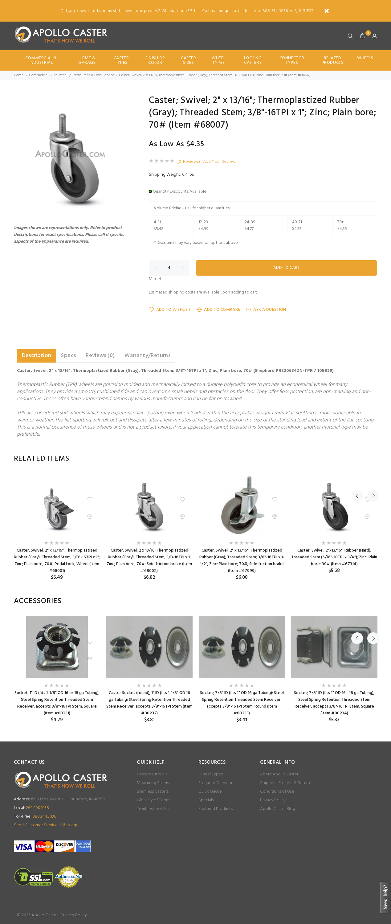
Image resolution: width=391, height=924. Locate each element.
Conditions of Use (277, 791)
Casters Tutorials (152, 774)
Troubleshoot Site (154, 808)
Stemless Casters (153, 791)
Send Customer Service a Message (46, 825)
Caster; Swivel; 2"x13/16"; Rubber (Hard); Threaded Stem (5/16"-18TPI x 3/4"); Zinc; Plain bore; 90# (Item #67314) (334, 557)
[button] (125, 101)
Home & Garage (87, 60)
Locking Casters (253, 60)
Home (18, 75)
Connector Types (291, 60)
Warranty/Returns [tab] (147, 355)
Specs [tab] (68, 355)
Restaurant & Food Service (93, 75)
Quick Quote (210, 791)
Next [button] (371, 459)
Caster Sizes (188, 60)
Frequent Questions (216, 782)
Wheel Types (219, 60)
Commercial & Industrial (41, 60)
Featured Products (215, 808)
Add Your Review (219, 161)
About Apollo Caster (279, 774)
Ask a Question (266, 309)
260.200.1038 (31, 807)
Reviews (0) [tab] (100, 355)
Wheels (365, 58)
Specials (206, 800)
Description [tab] (36, 355)
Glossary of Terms (153, 800)
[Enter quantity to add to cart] (169, 268)
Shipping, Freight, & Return (285, 782)
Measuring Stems (153, 782)
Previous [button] (357, 459)
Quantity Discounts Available (179, 191)
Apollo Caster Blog (277, 808)
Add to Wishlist (169, 309)
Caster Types (121, 60)
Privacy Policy (273, 800)
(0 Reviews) (188, 161)
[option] (57, 527)
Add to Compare (218, 309)
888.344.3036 (35, 816)
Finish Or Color (155, 60)
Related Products (332, 60)
